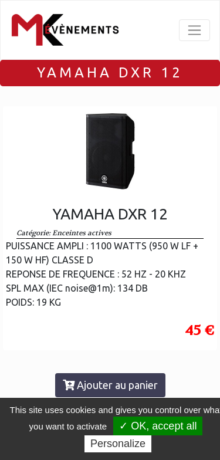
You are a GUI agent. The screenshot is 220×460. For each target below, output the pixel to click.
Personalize (117, 443)
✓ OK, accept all (158, 426)
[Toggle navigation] (194, 30)
